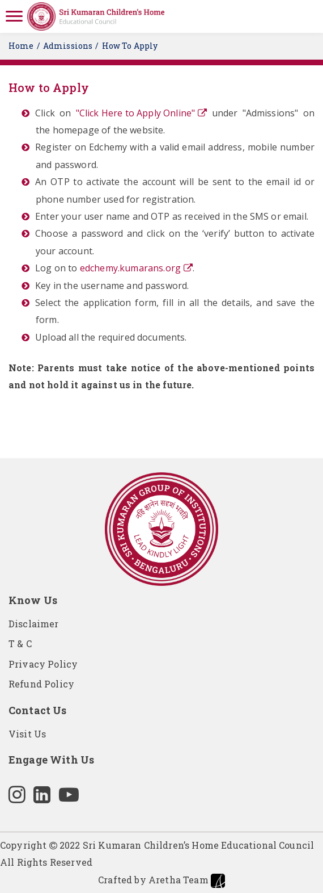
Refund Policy (41, 684)
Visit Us (27, 734)
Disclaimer (33, 624)
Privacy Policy (43, 664)
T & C (20, 643)
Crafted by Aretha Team (161, 881)
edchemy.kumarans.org (130, 268)
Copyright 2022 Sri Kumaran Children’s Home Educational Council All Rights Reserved (157, 853)
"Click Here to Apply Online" (135, 113)
